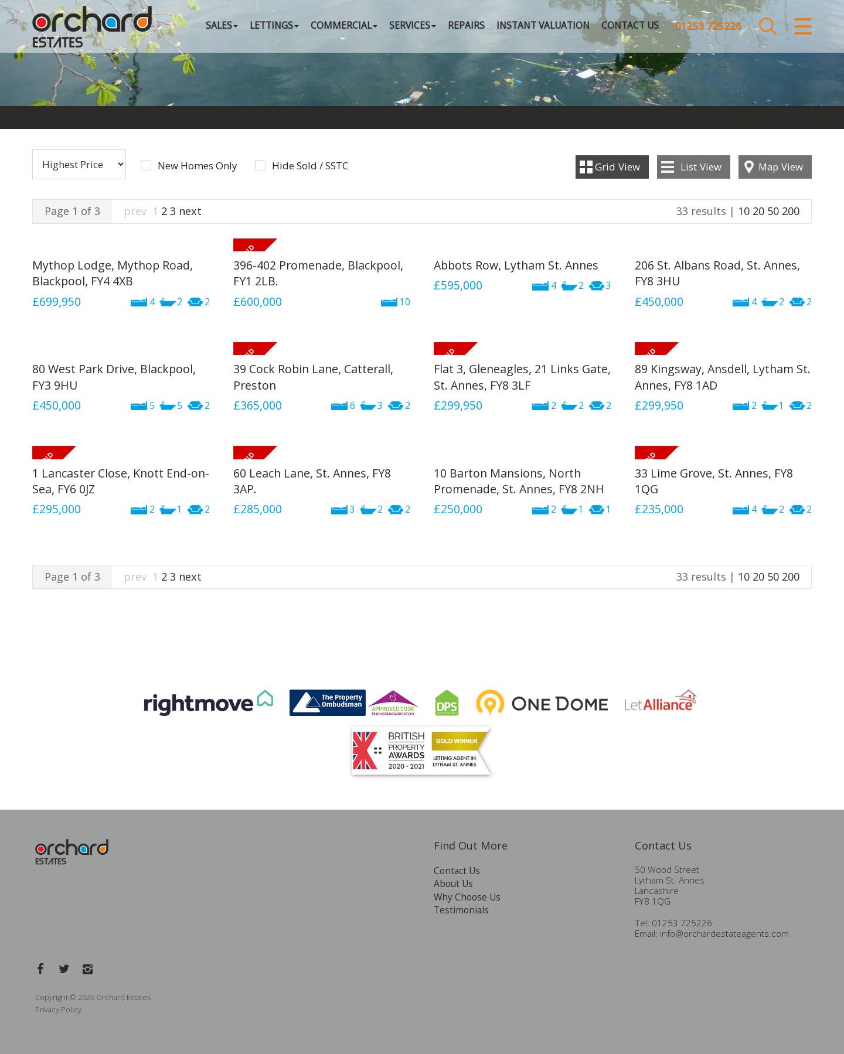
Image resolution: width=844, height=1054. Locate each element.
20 (758, 211)
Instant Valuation (543, 26)
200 (790, 211)
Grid (617, 166)
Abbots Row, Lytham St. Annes (516, 265)
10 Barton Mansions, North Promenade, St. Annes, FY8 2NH (519, 481)
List (701, 166)
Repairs (466, 26)
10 (744, 211)
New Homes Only (197, 166)
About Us (453, 884)
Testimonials (461, 910)
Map (780, 166)
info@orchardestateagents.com (724, 933)
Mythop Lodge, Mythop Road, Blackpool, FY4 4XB (112, 273)
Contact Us (630, 26)
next (190, 211)
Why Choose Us (467, 897)
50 (773, 211)
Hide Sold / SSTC (310, 166)
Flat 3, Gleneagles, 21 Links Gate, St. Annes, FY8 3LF (522, 377)
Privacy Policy (58, 1010)
